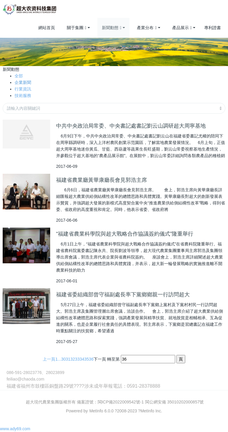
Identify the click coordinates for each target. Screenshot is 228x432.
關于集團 (76, 28)
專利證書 (212, 27)
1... (58, 359)
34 (82, 359)
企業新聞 (23, 82)
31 (68, 359)
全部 (19, 75)
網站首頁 (46, 27)
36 (91, 359)
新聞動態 (111, 28)
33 (77, 359)
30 (63, 359)
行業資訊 (23, 89)
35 (86, 359)
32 (72, 359)
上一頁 (49, 359)
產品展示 (182, 28)
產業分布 (146, 28)
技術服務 (23, 95)
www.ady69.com (15, 428)
